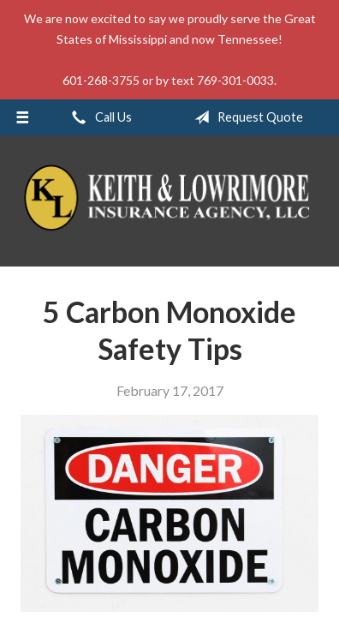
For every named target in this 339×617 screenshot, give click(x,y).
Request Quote (245, 117)
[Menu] (22, 117)
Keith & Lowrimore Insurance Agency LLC (169, 201)
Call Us (98, 117)
